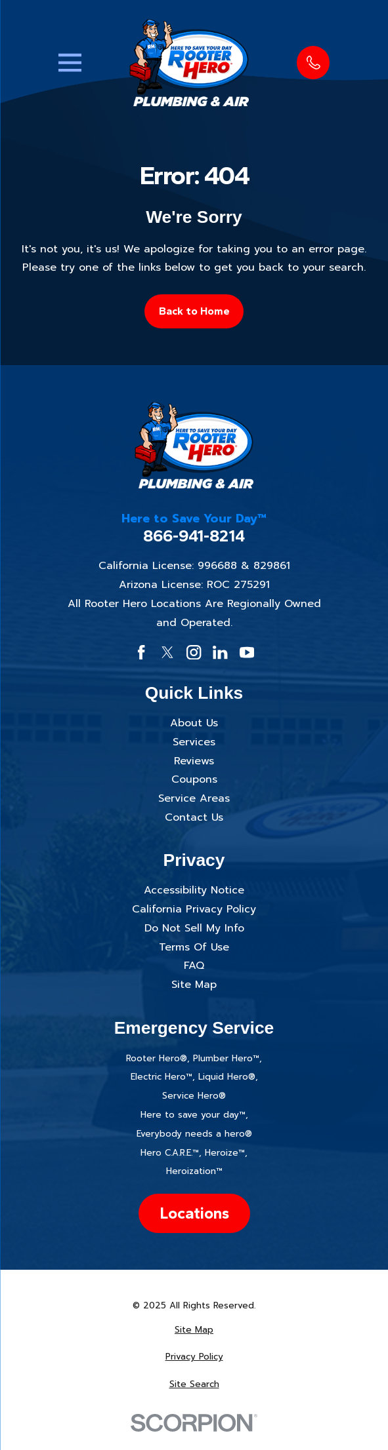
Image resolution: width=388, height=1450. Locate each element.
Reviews (194, 761)
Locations (194, 1213)
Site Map (194, 984)
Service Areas (194, 798)
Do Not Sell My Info (194, 928)
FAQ (194, 965)
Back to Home (194, 311)
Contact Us (194, 817)
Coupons (194, 779)
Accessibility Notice (194, 890)
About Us (194, 723)
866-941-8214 (194, 536)
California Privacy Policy (194, 909)
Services (194, 742)
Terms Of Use (194, 947)
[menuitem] (194, 1330)
